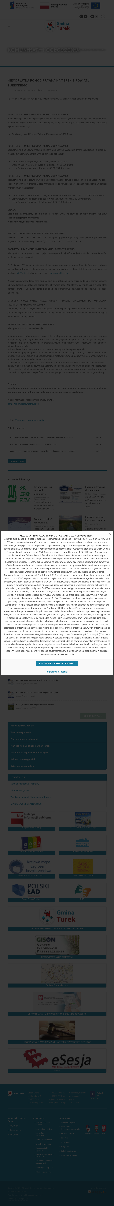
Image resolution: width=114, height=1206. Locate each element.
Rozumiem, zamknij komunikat (57, 663)
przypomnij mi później (57, 671)
